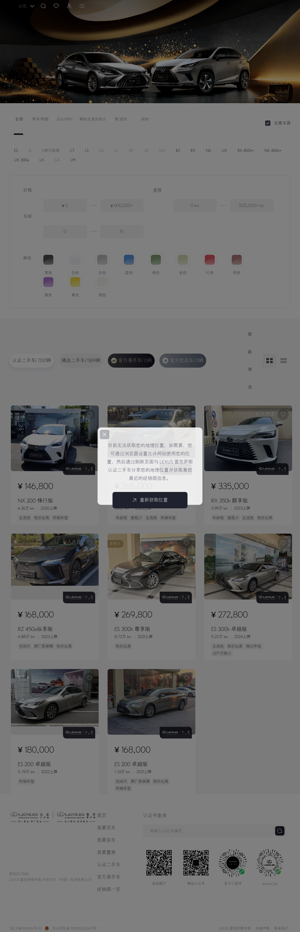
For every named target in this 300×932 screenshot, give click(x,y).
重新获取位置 (150, 500)
